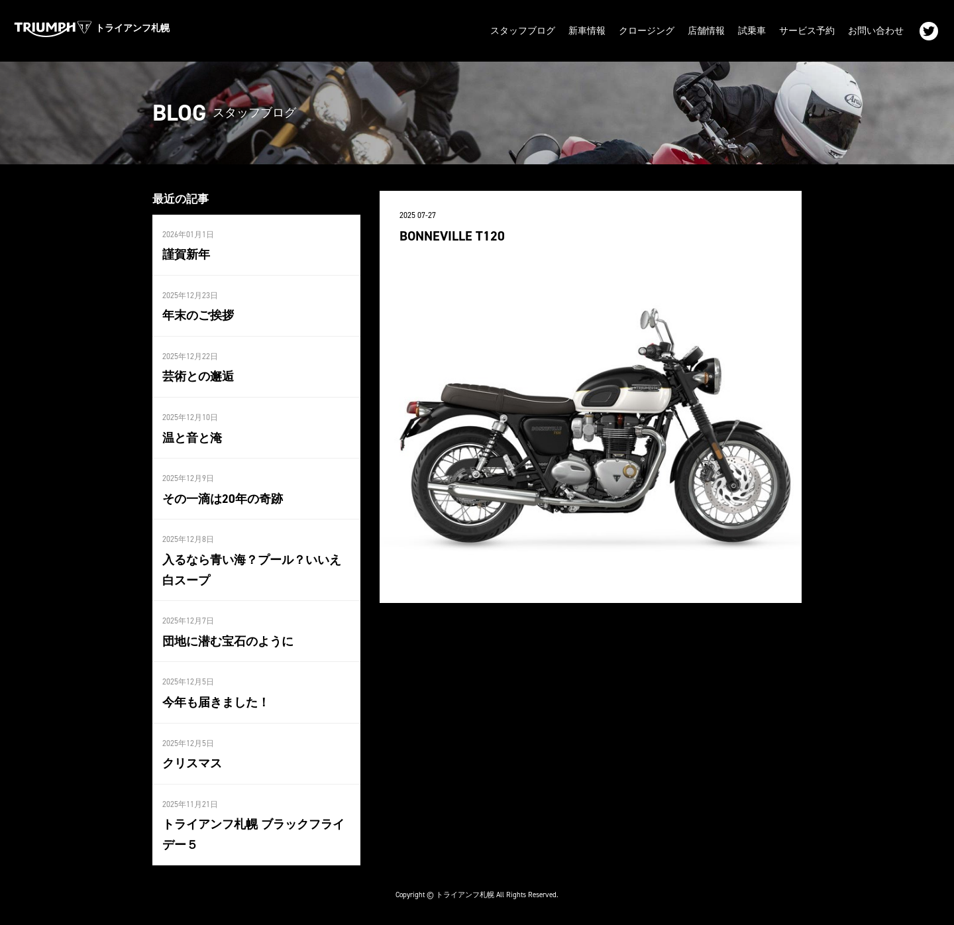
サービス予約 (807, 31)
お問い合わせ (876, 31)
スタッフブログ (522, 31)
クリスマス (192, 763)
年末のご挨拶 (198, 315)
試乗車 (752, 31)
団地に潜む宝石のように (227, 641)
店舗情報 (706, 31)
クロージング (646, 31)
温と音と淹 (192, 438)
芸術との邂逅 (198, 376)
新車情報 (587, 31)
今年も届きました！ (216, 702)
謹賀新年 (186, 254)
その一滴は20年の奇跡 (222, 499)
